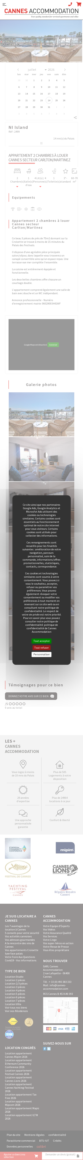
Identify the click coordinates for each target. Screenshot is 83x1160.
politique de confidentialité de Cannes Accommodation (42, 628)
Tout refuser (41, 647)
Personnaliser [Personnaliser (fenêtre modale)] (41, 654)
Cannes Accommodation (42, 13)
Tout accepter (41, 641)
